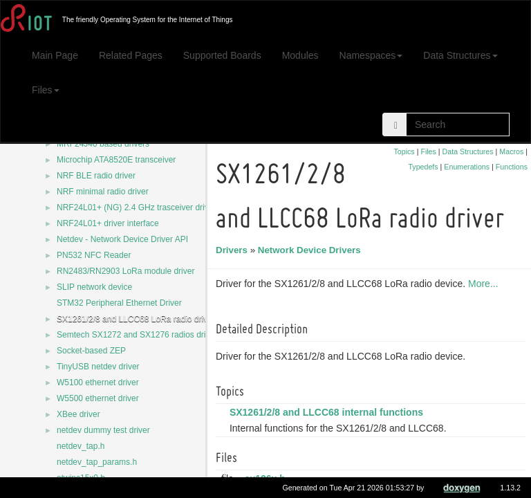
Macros (511, 151)
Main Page (55, 55)
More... (485, 283)
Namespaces (371, 55)
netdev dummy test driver (103, 430)
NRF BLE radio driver (96, 176)
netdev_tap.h (80, 446)
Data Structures (460, 55)
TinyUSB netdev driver (98, 366)
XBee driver (78, 414)
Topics (403, 151)
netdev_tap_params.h (97, 462)
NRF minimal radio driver (103, 191)
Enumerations (467, 167)
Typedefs (423, 167)
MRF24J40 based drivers (103, 144)
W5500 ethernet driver (98, 398)
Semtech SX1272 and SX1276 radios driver (137, 335)
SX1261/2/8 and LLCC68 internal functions (328, 412)
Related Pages (130, 55)
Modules (300, 55)
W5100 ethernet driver (98, 382)
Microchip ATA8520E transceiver (116, 160)
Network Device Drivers (311, 250)
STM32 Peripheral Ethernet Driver (119, 303)
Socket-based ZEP (91, 351)
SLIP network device (94, 287)
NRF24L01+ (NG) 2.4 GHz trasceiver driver (136, 207)
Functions (512, 167)
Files (45, 89)
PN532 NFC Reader (94, 255)
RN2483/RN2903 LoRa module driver (125, 271)
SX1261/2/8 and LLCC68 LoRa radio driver (136, 319)
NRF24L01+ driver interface (108, 223)
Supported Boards (222, 55)
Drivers (234, 250)
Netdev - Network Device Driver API (122, 239)
